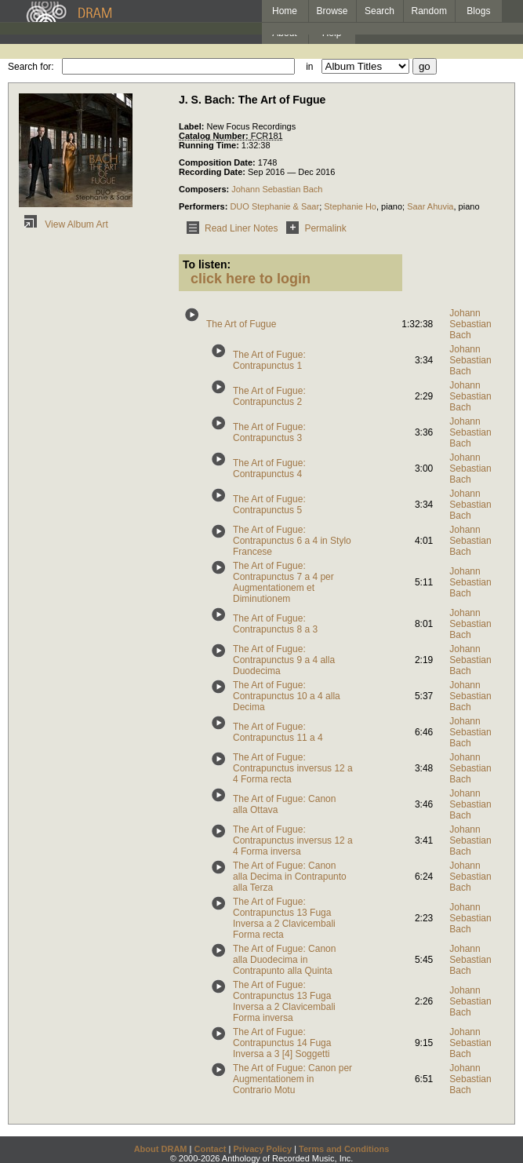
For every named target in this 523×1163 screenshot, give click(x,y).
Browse (332, 10)
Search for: (31, 66)
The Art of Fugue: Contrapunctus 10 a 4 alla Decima (286, 696)
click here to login (251, 278)
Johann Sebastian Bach (276, 189)
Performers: (204, 206)
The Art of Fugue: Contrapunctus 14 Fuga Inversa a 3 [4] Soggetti (282, 1042)
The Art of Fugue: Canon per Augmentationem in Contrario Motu (292, 1079)
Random (429, 10)
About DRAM (160, 1149)
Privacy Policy (262, 1149)
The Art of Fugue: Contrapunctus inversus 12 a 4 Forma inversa (293, 840)
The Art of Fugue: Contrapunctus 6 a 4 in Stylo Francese (292, 540)
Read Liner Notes (229, 228)
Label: (192, 126)
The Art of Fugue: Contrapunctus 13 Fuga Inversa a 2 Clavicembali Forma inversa (284, 1001)
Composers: (205, 189)
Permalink (313, 228)
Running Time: (210, 145)
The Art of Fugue (241, 324)
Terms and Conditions (344, 1149)
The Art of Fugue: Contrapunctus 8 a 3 (275, 624)
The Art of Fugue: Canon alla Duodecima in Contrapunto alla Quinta (284, 959)
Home (284, 10)
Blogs (478, 10)
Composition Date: (218, 162)
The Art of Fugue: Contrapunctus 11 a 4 (278, 732)
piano (391, 206)
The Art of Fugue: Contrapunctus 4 (269, 468)
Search (379, 10)
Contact (210, 1149)
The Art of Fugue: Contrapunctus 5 (269, 505)
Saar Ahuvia (430, 206)
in (309, 66)
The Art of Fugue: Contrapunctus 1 (269, 360)
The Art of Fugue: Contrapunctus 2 (269, 396)
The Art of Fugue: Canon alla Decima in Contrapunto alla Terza (290, 876)
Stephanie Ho (350, 206)
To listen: (207, 264)
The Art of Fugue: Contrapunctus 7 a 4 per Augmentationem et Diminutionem (283, 582)
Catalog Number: (215, 135)
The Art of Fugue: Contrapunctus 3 (269, 432)
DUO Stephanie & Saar (274, 206)
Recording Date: (213, 172)
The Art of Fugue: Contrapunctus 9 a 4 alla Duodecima (284, 659)
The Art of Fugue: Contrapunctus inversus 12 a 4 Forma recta (293, 768)
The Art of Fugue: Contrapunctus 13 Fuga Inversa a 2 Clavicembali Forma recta (284, 918)
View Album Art (63, 224)
